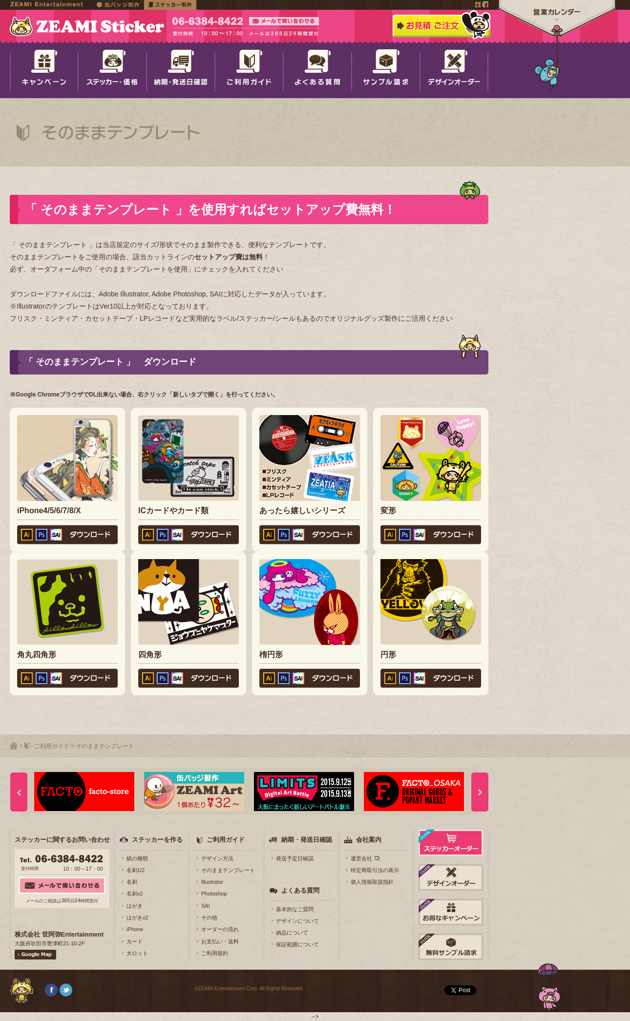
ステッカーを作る (157, 839)
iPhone (134, 929)
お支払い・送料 (220, 941)
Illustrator (212, 882)
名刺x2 (134, 893)
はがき (134, 906)
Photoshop (214, 893)
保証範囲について (297, 944)
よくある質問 (300, 890)
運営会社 (361, 858)
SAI (205, 906)
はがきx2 (137, 917)
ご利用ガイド (51, 746)
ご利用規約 (214, 953)
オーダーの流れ (220, 929)
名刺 (131, 882)
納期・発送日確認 (306, 839)
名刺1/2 (135, 870)
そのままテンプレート (228, 870)
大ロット (137, 953)
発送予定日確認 (295, 858)
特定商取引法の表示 (375, 870)
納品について (292, 933)
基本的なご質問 (295, 909)
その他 (209, 917)
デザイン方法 (217, 858)
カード (134, 941)
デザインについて (297, 921)
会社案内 (368, 839)
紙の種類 (137, 858)
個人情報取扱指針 (372, 882)
